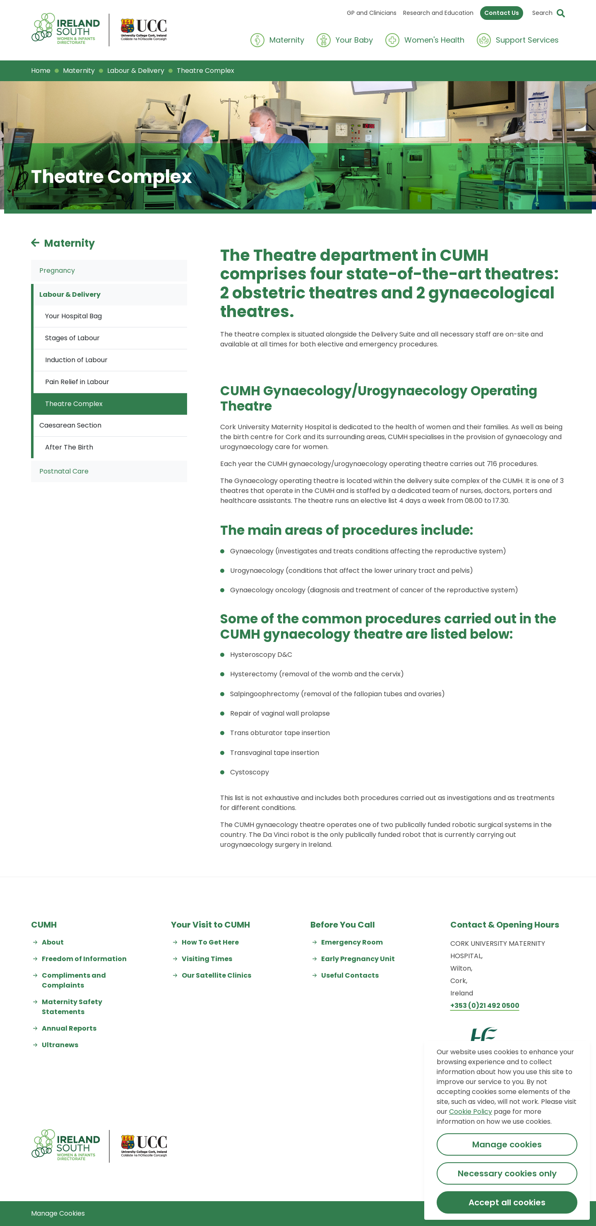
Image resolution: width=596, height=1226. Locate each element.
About (53, 942)
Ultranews (60, 1045)
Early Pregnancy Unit (358, 959)
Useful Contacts (350, 975)
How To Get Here (210, 942)
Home (40, 70)
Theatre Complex (205, 70)
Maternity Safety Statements (72, 1007)
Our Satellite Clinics (216, 975)
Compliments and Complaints (74, 980)
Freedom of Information (84, 959)
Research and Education (438, 13)
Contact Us (501, 13)
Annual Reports (69, 1028)
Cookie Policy (470, 1111)
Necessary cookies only (507, 1173)
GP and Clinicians (372, 13)
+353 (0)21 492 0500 (484, 1005)
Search (542, 13)
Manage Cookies (58, 1213)
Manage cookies (507, 1144)
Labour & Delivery (135, 70)
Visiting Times (207, 959)
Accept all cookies (507, 1202)
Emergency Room (352, 942)
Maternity (79, 70)
